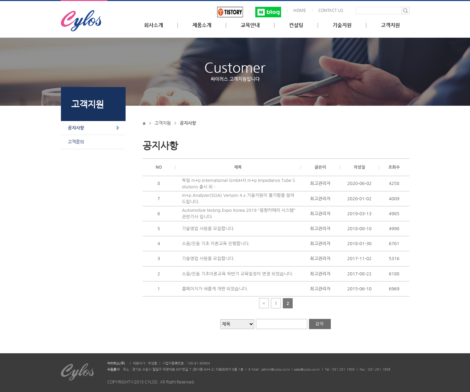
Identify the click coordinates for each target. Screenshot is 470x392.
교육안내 (250, 25)
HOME (299, 10)
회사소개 (153, 25)
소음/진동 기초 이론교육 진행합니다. (216, 243)
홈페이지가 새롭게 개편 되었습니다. (215, 289)
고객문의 (76, 141)
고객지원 (390, 25)
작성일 (359, 167)
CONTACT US (330, 10)
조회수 (394, 167)
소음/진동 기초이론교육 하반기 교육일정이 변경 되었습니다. (237, 274)
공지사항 (76, 127)
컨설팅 (296, 25)
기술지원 (342, 25)
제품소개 (201, 25)
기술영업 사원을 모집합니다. (208, 228)
